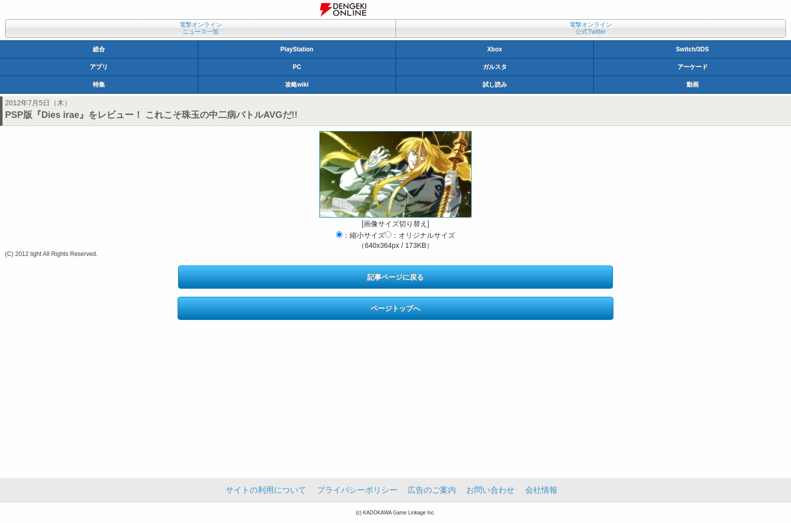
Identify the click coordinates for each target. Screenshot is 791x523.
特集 (99, 84)
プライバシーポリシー (357, 490)
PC (297, 67)
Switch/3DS (692, 49)
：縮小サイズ (360, 235)
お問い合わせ (490, 490)
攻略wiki (297, 84)
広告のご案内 (432, 490)
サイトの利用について (265, 490)
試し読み (495, 84)
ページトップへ (395, 308)
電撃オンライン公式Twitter (591, 28)
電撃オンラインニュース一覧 (201, 28)
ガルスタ (495, 67)
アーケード (692, 67)
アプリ (99, 67)
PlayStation (296, 49)
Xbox (494, 49)
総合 (99, 49)
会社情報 (541, 490)
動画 (693, 84)
